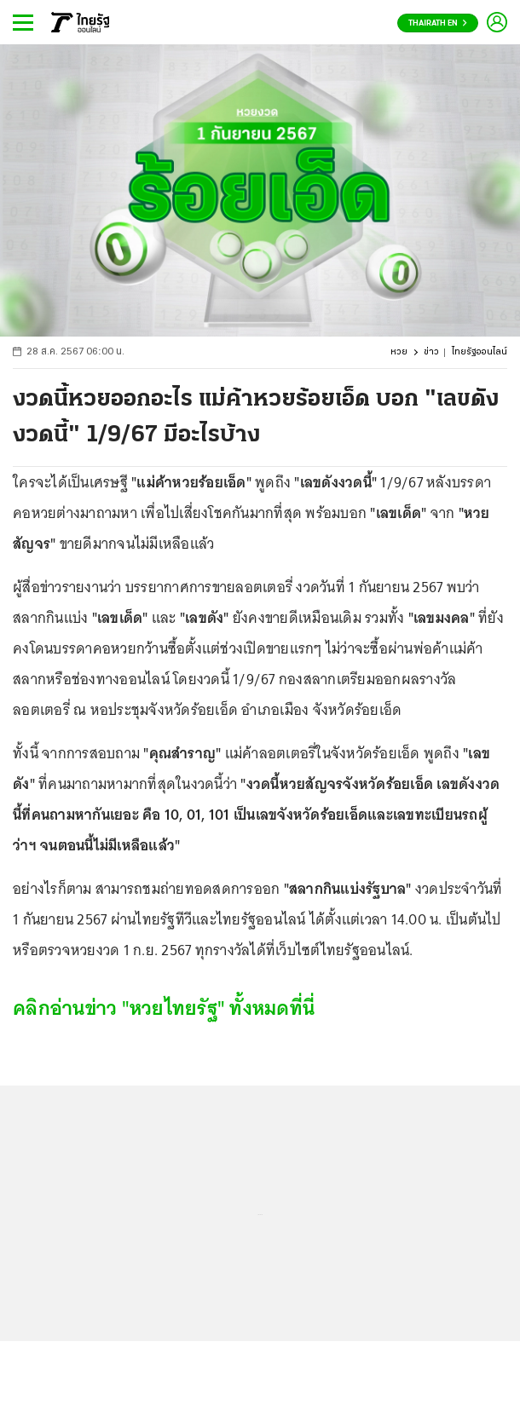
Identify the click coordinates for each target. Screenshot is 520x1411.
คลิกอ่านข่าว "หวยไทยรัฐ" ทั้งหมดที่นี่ (164, 1007)
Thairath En (437, 23)
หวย (398, 352)
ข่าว (431, 352)
